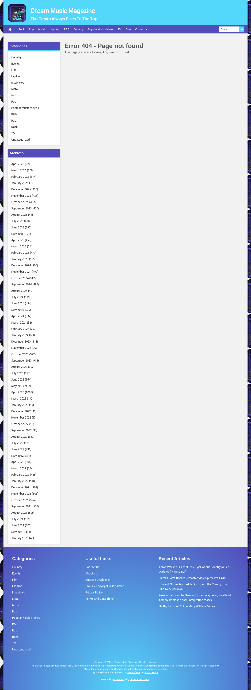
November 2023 (21, 347)
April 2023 (17, 392)
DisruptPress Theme (139, 679)
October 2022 (20, 424)
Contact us (92, 567)
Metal (41, 29)
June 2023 (17, 379)
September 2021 (21, 506)
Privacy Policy (94, 592)
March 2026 (18, 170)
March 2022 (18, 468)
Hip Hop (54, 29)
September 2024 (21, 284)
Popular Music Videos (100, 29)
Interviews (17, 82)
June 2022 (17, 449)
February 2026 (20, 176)
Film (128, 29)
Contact (140, 29)
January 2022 (19, 480)
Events (15, 63)
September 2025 (21, 208)
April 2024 (17, 316)
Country (78, 29)
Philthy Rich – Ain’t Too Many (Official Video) (187, 606)
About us (91, 573)
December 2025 (21, 189)
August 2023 (19, 366)
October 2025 (20, 202)
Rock (21, 29)
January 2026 (19, 183)
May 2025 (17, 233)
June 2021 (17, 525)
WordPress (118, 679)
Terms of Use (133, 672)
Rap (13, 120)
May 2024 (17, 309)
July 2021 (17, 519)
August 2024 (19, 290)
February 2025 (20, 252)
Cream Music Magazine (82, 10)
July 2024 (17, 297)
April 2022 (17, 461)
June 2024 (17, 303)
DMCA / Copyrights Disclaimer (104, 586)
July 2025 (17, 221)
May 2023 (17, 386)
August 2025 (19, 214)
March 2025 (18, 246)
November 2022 (21, 417)
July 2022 (17, 442)
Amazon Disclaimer (97, 579)
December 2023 (21, 341)
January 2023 (19, 405)
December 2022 (21, 411)
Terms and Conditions (99, 598)
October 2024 (20, 278)
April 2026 (17, 164)
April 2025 (17, 240)
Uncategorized (20, 139)
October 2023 (20, 354)
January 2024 (19, 335)
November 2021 (21, 493)
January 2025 (19, 259)
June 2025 (17, 227)
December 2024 (21, 265)
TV (119, 29)
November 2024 (21, 271)
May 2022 (17, 455)
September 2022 (21, 430)
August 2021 (19, 512)
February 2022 (20, 474)
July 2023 (17, 373)
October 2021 (20, 500)
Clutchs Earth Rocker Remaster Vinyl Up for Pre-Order (192, 578)
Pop (31, 29)
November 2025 (21, 195)
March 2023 (18, 398)
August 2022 (19, 436)
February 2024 (20, 328)
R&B (66, 29)
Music (15, 95)
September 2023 (21, 360)
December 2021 (21, 487)
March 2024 (18, 322)
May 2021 (17, 531)
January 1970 (19, 538)
